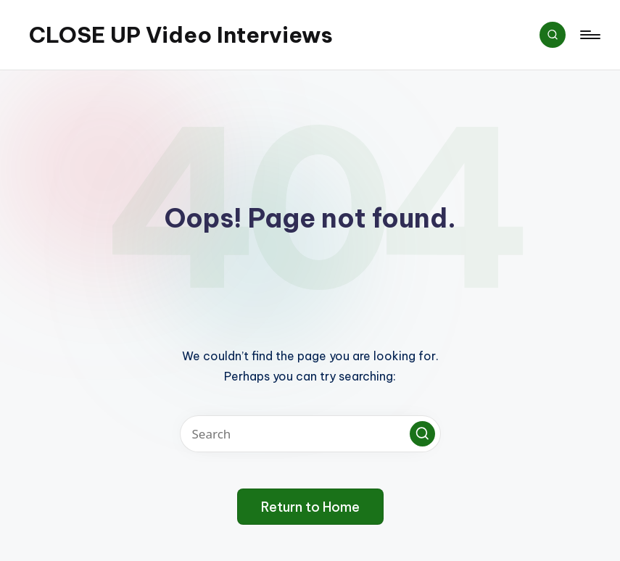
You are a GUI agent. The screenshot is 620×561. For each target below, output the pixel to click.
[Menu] (589, 35)
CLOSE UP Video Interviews (181, 35)
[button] (422, 433)
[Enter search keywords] (310, 433)
